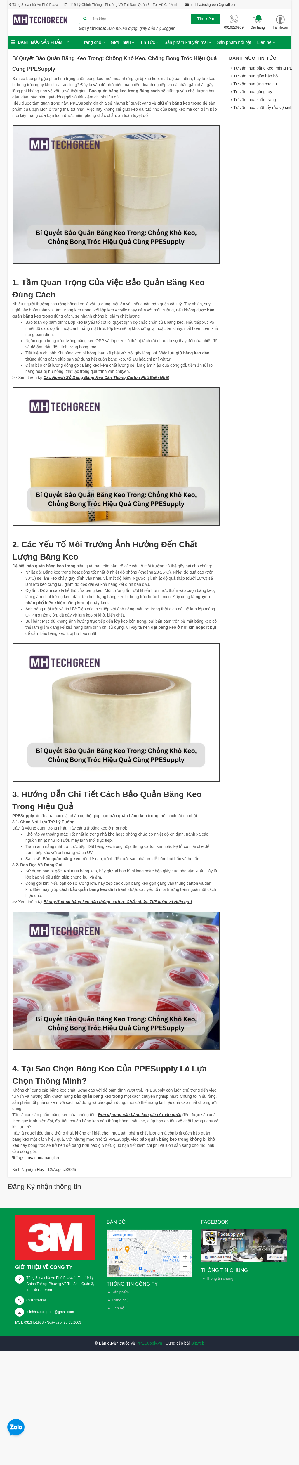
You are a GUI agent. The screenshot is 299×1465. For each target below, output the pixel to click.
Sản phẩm (120, 1292)
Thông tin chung (219, 1278)
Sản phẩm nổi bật (234, 42)
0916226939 (36, 1300)
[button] (280, 22)
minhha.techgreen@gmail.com (50, 1312)
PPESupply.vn (149, 1343)
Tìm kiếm (205, 18)
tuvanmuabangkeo (43, 1157)
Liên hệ (118, 1308)
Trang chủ (120, 1300)
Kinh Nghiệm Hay (28, 1169)
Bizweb (197, 1343)
